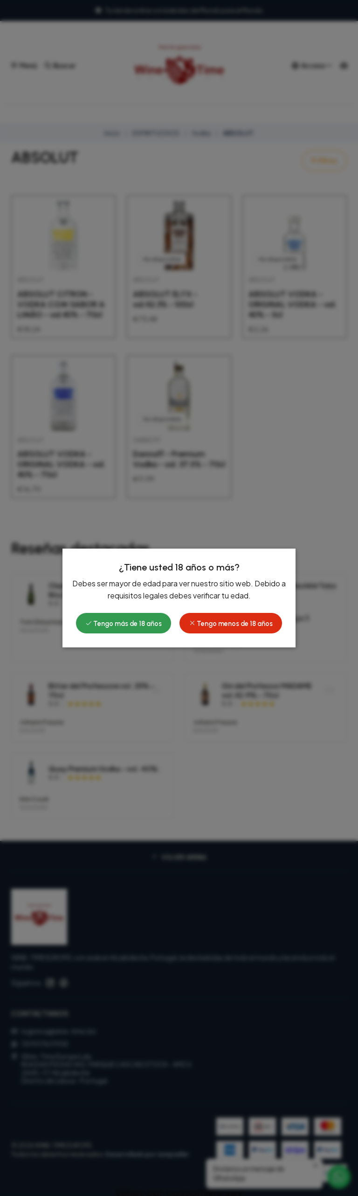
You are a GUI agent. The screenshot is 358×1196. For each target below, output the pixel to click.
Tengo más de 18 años (123, 623)
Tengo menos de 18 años (231, 623)
